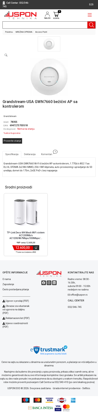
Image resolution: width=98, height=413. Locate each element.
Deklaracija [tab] (30, 154)
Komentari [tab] (48, 153)
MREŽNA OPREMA (24, 32)
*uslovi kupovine (11, 133)
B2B (91, 4)
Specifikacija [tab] (11, 154)
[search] (49, 25)
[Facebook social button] (43, 282)
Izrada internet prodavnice (67, 388)
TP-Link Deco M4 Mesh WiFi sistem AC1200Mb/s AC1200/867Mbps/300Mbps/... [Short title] (26, 235)
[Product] (26, 212)
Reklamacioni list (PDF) (16, 318)
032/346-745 (75, 307)
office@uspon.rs (79, 294)
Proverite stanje (12, 140)
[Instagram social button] (49, 282)
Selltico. (86, 388)
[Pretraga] (91, 25)
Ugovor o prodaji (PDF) (15, 301)
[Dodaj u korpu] (36, 247)
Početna (9, 32)
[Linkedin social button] (54, 282)
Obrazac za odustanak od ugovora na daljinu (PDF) (15, 309)
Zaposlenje (8, 284)
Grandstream (9, 116)
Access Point (41, 32)
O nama (6, 279)
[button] (49, 43)
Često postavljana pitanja (15, 289)
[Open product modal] (6, 55)
